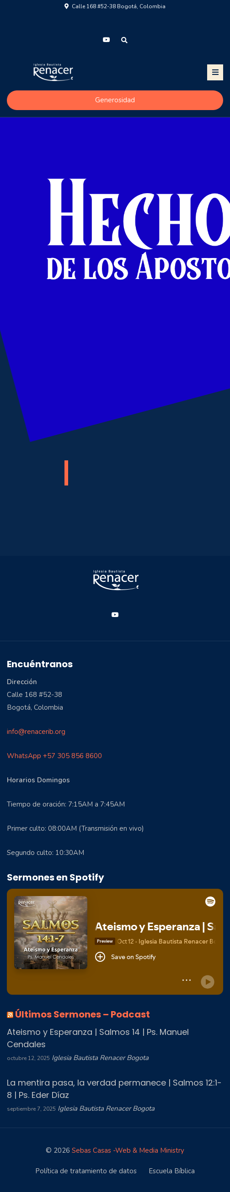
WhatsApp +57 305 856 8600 (54, 755)
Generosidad (115, 100)
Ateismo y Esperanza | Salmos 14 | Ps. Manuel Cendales (98, 1038)
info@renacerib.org (36, 731)
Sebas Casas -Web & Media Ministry (128, 1150)
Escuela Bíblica (172, 1171)
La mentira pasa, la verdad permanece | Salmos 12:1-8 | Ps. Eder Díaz (114, 1089)
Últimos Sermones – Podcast (82, 1014)
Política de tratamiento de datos (86, 1171)
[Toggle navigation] (215, 72)
